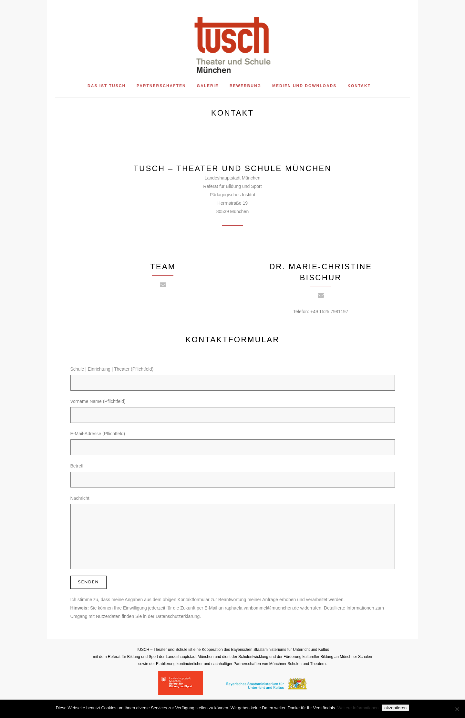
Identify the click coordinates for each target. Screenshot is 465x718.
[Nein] (457, 709)
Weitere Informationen (358, 707)
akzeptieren (395, 707)
